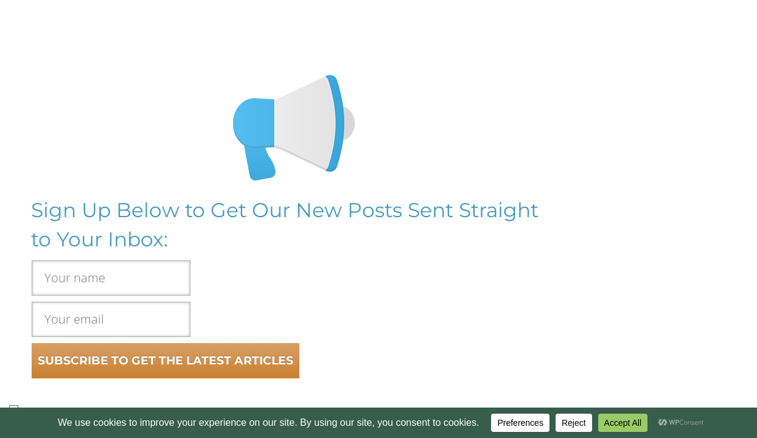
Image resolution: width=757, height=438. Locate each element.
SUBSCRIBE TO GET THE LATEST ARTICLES (165, 360)
